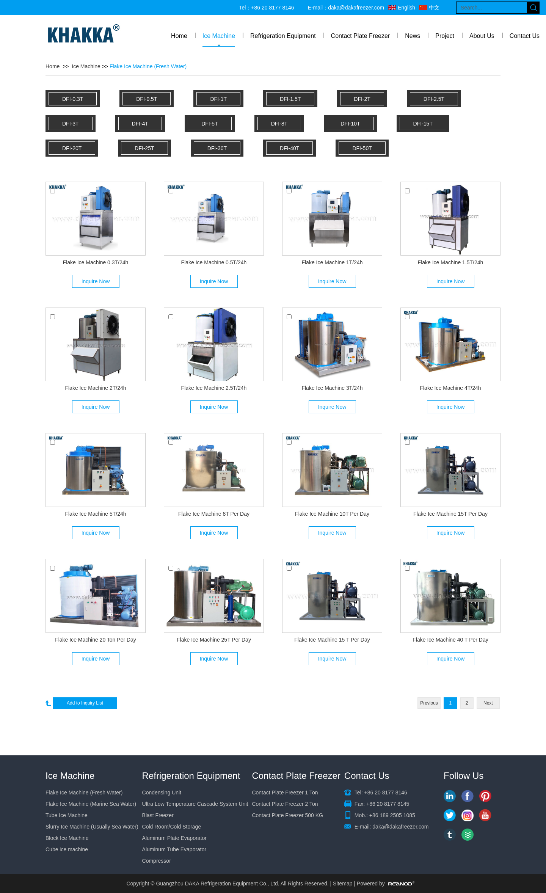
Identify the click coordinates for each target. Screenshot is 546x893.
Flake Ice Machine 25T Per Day (214, 640)
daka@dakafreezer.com (400, 827)
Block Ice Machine (67, 838)
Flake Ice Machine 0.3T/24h (96, 262)
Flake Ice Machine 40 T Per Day (450, 640)
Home (179, 36)
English (406, 8)
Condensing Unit (162, 792)
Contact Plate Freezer (360, 36)
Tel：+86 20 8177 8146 (266, 8)
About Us (481, 36)
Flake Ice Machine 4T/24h (450, 388)
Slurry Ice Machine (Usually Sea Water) (92, 827)
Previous (429, 703)
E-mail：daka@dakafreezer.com (346, 8)
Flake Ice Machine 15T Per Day (450, 514)
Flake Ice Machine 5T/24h (95, 514)
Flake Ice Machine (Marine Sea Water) (91, 804)
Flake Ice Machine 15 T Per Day (332, 640)
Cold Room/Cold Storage (171, 827)
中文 (434, 8)
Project (444, 36)
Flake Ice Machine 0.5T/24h (214, 262)
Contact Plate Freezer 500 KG (287, 815)
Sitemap (342, 883)
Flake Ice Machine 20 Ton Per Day (95, 640)
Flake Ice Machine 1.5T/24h (450, 262)
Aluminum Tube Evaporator (174, 849)
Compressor (156, 861)
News (412, 36)
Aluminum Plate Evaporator (174, 838)
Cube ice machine (67, 849)
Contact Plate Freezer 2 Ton (285, 804)
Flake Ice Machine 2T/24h (95, 388)
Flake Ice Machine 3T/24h (331, 388)
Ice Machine (218, 36)
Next (488, 703)
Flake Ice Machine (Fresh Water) (148, 66)
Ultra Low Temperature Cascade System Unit (195, 804)
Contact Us (525, 36)
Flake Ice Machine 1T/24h (331, 262)
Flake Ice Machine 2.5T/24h (214, 388)
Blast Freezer (158, 815)
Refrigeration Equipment (283, 36)
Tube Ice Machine (67, 815)
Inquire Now (96, 281)
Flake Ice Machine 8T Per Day (213, 514)
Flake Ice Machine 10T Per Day (332, 514)
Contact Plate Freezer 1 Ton (285, 792)
